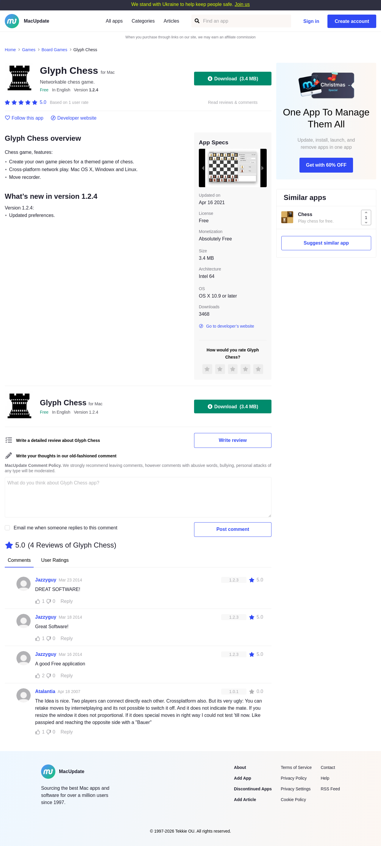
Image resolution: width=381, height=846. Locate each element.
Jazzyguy (45, 580)
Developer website (74, 118)
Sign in (311, 21)
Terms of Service (296, 767)
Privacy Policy (294, 778)
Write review (233, 440)
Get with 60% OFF (326, 165)
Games (28, 49)
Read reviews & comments (233, 102)
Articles (171, 21)
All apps (114, 21)
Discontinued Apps (253, 789)
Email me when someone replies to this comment (66, 527)
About (240, 767)
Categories (143, 21)
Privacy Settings (295, 789)
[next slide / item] (262, 168)
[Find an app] (196, 21)
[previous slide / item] (203, 168)
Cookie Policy (293, 799)
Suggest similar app (326, 243)
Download (232, 78)
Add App (242, 778)
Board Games (54, 49)
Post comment (232, 529)
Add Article (245, 799)
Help (325, 778)
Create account (352, 21)
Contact (328, 767)
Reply (67, 601)
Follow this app (24, 118)
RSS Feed (330, 789)
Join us (242, 4)
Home (10, 49)
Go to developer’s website (226, 326)
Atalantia (45, 691)
